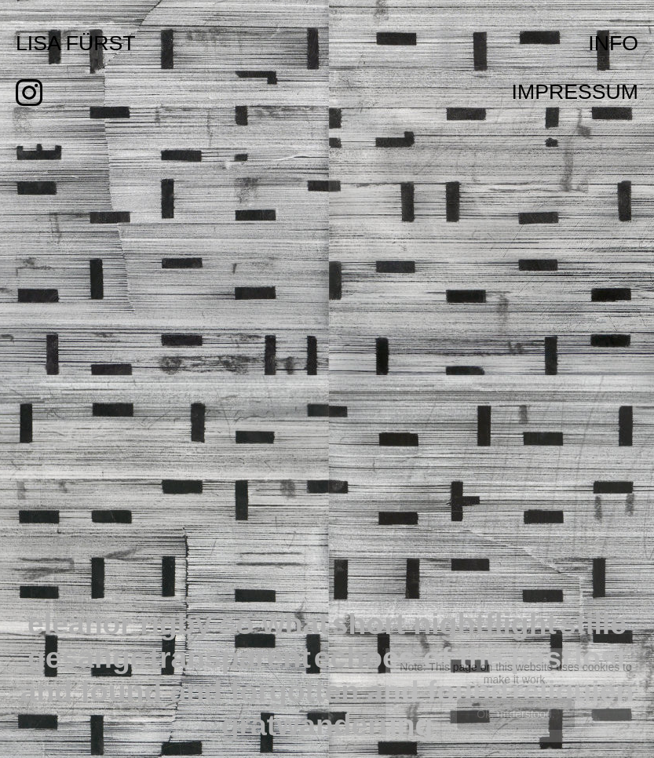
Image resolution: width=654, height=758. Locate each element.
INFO (613, 43)
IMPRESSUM (575, 92)
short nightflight (444, 623)
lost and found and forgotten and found (323, 674)
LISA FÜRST (76, 43)
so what (274, 623)
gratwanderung (327, 725)
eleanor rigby (123, 623)
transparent (229, 657)
